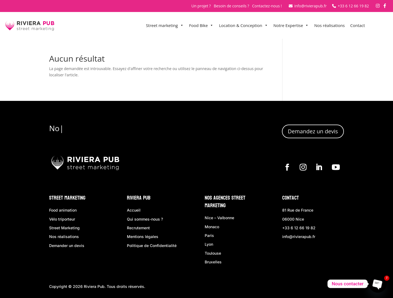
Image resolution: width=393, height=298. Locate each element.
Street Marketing (67, 198)
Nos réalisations (329, 25)
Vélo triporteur (62, 219)
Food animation (63, 210)
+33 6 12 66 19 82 (350, 5)
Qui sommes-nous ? (145, 219)
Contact (357, 25)
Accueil (134, 210)
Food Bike (201, 25)
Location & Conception (243, 25)
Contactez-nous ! (267, 5)
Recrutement (138, 227)
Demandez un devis (313, 131)
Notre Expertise (291, 25)
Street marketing (165, 25)
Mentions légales (142, 236)
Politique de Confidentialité (152, 245)
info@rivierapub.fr (308, 5)
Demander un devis (66, 245)
